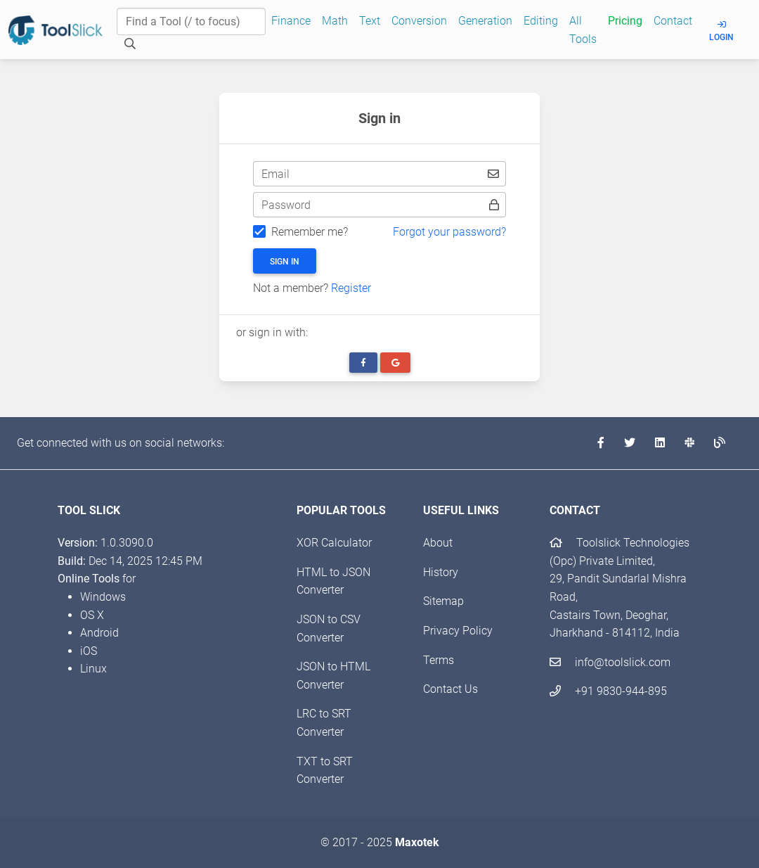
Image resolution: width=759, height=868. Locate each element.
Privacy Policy (458, 630)
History (440, 572)
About (438, 542)
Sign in (284, 262)
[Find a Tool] (191, 22)
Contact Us (450, 689)
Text (369, 20)
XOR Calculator (334, 542)
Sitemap (443, 601)
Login (721, 31)
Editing (541, 20)
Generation (485, 20)
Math (335, 20)
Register (351, 288)
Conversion (419, 20)
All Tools (583, 30)
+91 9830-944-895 (608, 691)
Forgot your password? (449, 231)
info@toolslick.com (610, 662)
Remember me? (309, 231)
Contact (673, 20)
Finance (291, 20)
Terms (438, 660)
